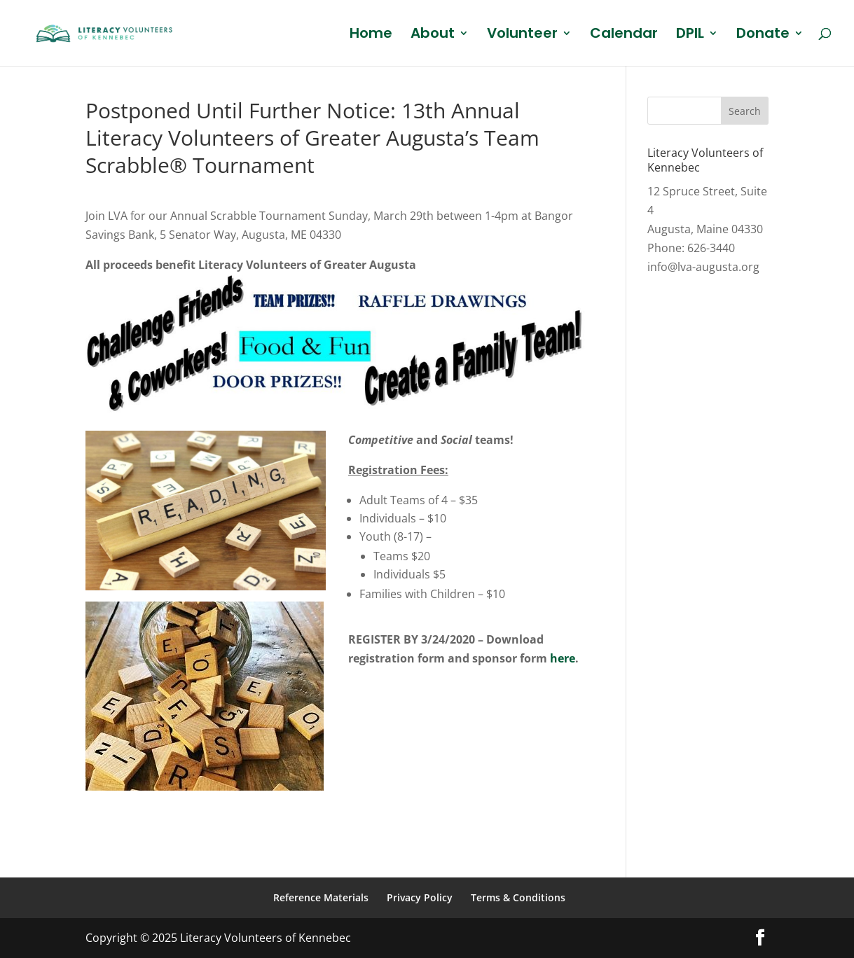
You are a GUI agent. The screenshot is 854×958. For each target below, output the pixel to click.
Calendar (624, 35)
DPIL (690, 35)
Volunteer (522, 35)
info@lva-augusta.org (703, 267)
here (562, 658)
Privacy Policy (420, 897)
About (433, 35)
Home (371, 35)
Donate (763, 35)
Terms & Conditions (518, 897)
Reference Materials (321, 897)
